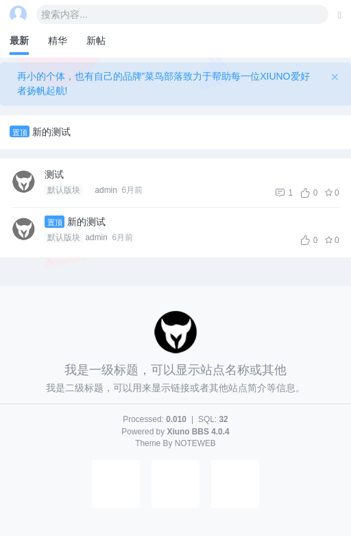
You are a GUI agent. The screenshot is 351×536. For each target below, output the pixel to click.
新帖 (96, 40)
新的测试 (51, 131)
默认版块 (63, 190)
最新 (19, 40)
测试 (54, 174)
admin (97, 237)
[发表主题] (339, 15)
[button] (116, 505)
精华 (57, 40)
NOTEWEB (195, 443)
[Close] (335, 76)
